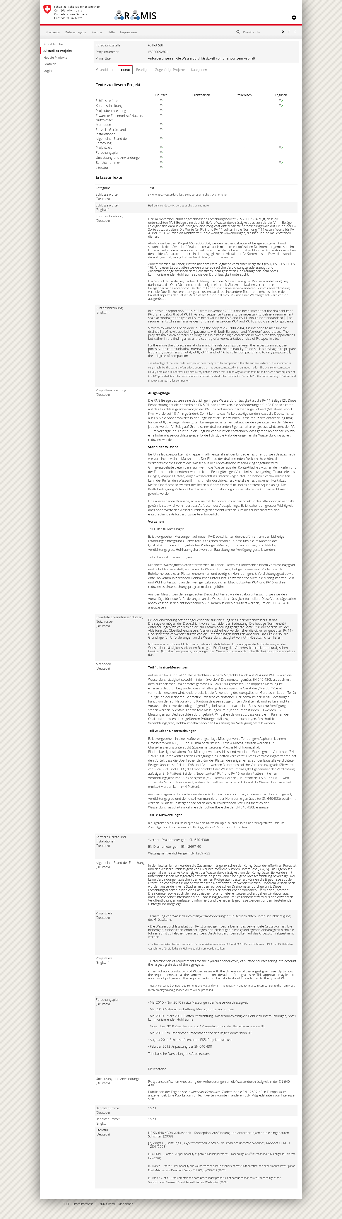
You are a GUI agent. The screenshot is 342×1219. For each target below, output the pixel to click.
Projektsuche (53, 44)
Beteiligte (142, 69)
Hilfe (111, 32)
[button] (294, 18)
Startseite (53, 32)
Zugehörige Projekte (170, 69)
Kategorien (199, 69)
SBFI (66, 1204)
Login (47, 70)
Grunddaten (105, 69)
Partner (97, 32)
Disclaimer (125, 1204)
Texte (125, 69)
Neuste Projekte (55, 57)
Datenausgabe (75, 32)
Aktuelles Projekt (57, 50)
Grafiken (49, 64)
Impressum (128, 32)
